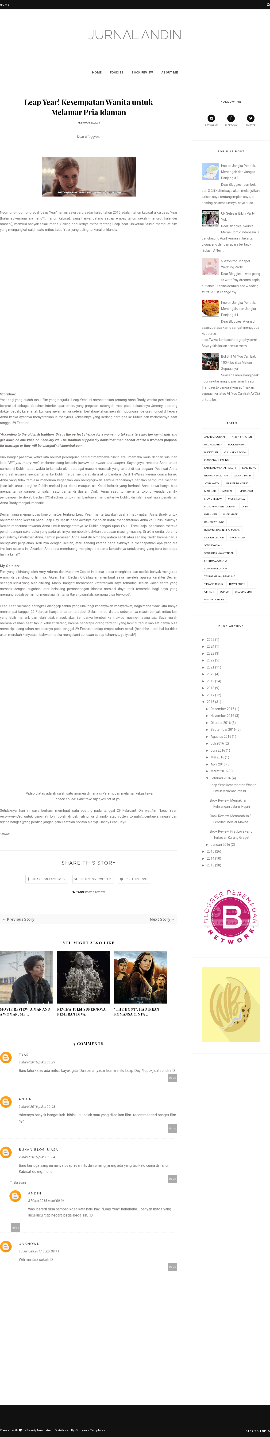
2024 (210, 646)
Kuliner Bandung (236, 483)
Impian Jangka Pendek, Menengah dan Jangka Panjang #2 (238, 172)
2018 (210, 688)
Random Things (214, 522)
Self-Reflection (214, 537)
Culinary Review (235, 452)
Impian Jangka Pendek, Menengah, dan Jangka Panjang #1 (238, 309)
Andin (25, 1099)
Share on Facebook (49, 879)
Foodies (116, 72)
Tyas (24, 1054)
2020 (210, 674)
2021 (210, 667)
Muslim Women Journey (220, 506)
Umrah (209, 591)
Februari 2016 (221, 778)
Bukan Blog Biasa (38, 1149)
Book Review (142, 72)
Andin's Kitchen (242, 436)
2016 (210, 702)
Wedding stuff (244, 591)
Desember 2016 (222, 709)
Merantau (246, 491)
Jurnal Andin (135, 34)
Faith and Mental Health (220, 467)
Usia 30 (224, 591)
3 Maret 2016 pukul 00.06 (46, 1201)
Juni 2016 (218, 750)
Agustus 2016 (221, 736)
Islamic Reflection (216, 475)
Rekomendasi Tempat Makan (222, 529)
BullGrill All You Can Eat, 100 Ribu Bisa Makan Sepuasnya (238, 363)
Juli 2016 (217, 743)
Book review (236, 444)
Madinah (210, 491)
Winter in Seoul (214, 599)
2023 (210, 653)
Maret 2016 (219, 771)
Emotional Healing (216, 460)
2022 (210, 660)
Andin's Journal (214, 436)
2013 (210, 865)
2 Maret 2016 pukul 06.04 (37, 1157)
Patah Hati (210, 514)
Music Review (236, 498)
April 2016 (218, 764)
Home (4, 4)
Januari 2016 (220, 844)
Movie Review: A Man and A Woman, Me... (25, 1011)
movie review (95, 892)
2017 (210, 695)
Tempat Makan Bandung (219, 576)
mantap (32, 1259)
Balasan (20, 1182)
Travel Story (237, 584)
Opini (245, 506)
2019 (210, 681)
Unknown (29, 1243)
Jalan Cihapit (242, 475)
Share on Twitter (96, 879)
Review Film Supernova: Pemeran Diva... (82, 1011)
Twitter (250, 121)
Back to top (258, 1431)
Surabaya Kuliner (216, 568)
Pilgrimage (230, 514)
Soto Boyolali (213, 545)
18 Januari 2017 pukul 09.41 (39, 1251)
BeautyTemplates (39, 1430)
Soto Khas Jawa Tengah (219, 553)
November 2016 (222, 716)
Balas (172, 1077)
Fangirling (249, 467)
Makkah (227, 491)
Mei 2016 (217, 757)
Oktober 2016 (221, 723)
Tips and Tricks (213, 584)
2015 (210, 851)
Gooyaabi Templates (90, 1430)
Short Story (238, 537)
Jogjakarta (211, 483)
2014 (210, 858)
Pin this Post (137, 879)
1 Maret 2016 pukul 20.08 (37, 1107)
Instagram (211, 121)
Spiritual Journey (216, 560)
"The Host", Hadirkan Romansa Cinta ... (136, 1011)
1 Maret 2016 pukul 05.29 (37, 1062)
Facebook (231, 121)
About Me (169, 72)
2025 (210, 639)
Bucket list (211, 452)
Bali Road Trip (213, 444)
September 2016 (223, 729)
